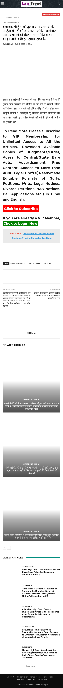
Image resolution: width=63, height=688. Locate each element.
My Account (42, 680)
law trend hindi (34, 263)
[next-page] (9, 548)
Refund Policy (48, 677)
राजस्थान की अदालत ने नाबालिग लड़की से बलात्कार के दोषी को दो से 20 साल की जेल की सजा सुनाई (47, 295)
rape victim (47, 263)
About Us (10, 677)
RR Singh (9, 44)
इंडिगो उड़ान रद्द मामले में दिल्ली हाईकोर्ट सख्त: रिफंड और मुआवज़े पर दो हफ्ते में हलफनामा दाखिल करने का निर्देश (31, 536)
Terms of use (35, 677)
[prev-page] (4, 548)
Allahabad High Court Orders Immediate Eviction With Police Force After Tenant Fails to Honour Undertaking (40, 613)
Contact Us (20, 680)
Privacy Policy (22, 677)
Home (5, 17)
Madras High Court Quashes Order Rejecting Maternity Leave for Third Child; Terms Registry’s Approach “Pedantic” (39, 654)
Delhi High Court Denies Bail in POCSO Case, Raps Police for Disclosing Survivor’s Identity (41, 572)
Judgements (27, 585)
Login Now (31, 680)
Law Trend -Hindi (15, 17)
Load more (31, 666)
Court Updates (28, 566)
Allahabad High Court (18, 263)
